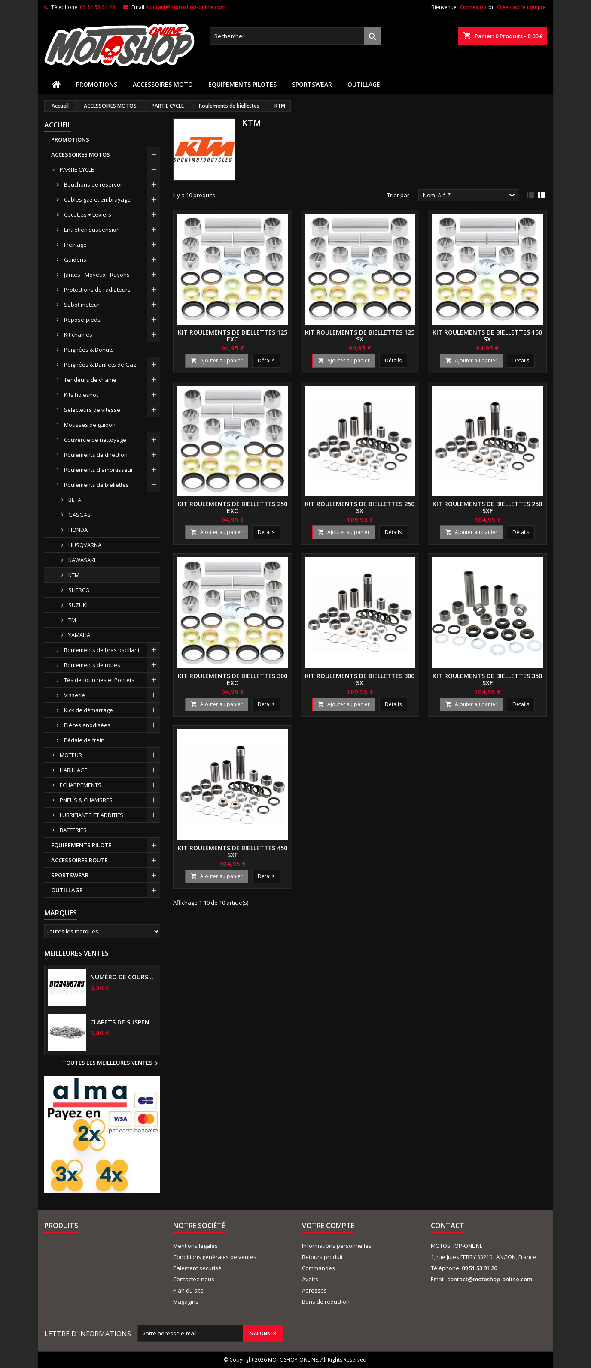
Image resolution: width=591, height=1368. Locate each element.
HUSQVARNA (84, 545)
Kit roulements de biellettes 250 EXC (232, 507)
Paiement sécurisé (197, 1268)
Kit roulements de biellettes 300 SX (359, 679)
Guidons (75, 259)
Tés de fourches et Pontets (99, 680)
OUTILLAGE (363, 84)
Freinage (75, 244)
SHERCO (79, 590)
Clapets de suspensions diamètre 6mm (123, 1022)
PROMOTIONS (96, 84)
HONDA (78, 530)
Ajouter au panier (217, 360)
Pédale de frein (84, 740)
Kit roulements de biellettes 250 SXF (487, 507)
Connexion (473, 7)
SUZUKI (78, 605)
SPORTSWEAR (312, 84)
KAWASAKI (81, 560)
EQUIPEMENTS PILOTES (242, 84)
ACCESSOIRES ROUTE (79, 860)
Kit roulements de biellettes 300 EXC (232, 679)
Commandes (318, 1268)
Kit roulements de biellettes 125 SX (359, 335)
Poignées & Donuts (89, 349)
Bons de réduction (326, 1301)
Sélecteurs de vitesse (92, 410)
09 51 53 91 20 (97, 7)
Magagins (185, 1301)
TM (72, 620)
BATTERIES (73, 830)
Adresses (314, 1290)
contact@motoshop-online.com (186, 7)
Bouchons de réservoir (94, 184)
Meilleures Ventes (76, 953)
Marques (60, 913)
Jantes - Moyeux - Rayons (97, 274)
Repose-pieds (82, 319)
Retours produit (322, 1257)
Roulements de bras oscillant (102, 650)
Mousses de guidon (90, 425)
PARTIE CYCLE (77, 169)
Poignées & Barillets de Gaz (100, 364)
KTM (73, 575)
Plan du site (188, 1290)
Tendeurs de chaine (90, 380)
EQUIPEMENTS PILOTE (81, 845)
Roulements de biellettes (96, 485)
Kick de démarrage (88, 710)
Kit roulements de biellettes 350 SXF (487, 679)
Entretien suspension (92, 229)
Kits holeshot (81, 395)
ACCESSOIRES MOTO (163, 84)
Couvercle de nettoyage (95, 440)
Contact (447, 1225)
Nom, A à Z (470, 195)
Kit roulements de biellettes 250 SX (359, 507)
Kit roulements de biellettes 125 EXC (232, 335)
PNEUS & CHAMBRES (86, 800)
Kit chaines (78, 334)
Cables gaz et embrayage (97, 199)
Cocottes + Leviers (87, 214)
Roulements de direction (96, 455)
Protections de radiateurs (97, 289)
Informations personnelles (337, 1246)
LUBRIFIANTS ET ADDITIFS (91, 815)
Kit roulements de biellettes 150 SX (487, 335)
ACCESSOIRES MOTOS (80, 154)
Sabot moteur (82, 304)
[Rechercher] (295, 36)
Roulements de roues (92, 665)
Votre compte (328, 1225)
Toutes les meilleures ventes (111, 1063)
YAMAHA (79, 635)
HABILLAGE (74, 770)
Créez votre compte (521, 7)
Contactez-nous (193, 1279)
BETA (74, 500)
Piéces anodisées (87, 725)
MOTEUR (71, 755)
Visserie (74, 695)
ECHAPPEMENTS (80, 785)
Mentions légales (195, 1246)
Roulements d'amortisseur (98, 470)
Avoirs (310, 1279)
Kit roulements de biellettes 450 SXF (232, 851)
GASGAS (79, 515)
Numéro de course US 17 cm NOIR (123, 977)
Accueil (57, 125)
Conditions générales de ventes (214, 1257)
